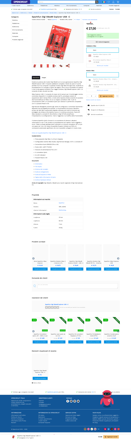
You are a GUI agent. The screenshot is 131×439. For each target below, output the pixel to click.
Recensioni (41, 417)
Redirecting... (60, 210)
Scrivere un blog (70, 417)
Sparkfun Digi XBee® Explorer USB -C (56, 304)
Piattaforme (44, 5)
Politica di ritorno (16, 417)
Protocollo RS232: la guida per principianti (105, 421)
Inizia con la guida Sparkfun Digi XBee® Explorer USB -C (49, 133)
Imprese (111, 9)
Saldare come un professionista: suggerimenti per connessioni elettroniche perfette (106, 415)
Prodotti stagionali (114, 5)
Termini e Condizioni (17, 419)
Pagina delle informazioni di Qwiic (45, 177)
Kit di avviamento (72, 5)
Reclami (13, 422)
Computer (86, 5)
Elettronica (30, 5)
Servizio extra (71, 413)
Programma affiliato (71, 419)
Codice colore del (71, 421)
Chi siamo (41, 415)
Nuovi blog (97, 413)
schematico (38, 164)
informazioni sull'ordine (18, 415)
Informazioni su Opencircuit (49, 413)
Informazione (16, 413)
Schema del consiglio (41, 169)
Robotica (56, 5)
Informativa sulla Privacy (18, 421)
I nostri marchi (16, 5)
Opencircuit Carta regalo (73, 415)
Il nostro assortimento (45, 419)
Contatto (117, 9)
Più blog (95, 422)
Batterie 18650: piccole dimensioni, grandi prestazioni (106, 419)
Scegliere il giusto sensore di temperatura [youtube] (106, 417)
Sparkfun (59, 203)
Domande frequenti (44, 422)
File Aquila (38, 166)
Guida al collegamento (42, 172)
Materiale (99, 5)
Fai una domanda (43, 284)
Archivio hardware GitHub (43, 180)
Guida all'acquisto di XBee (43, 174)
